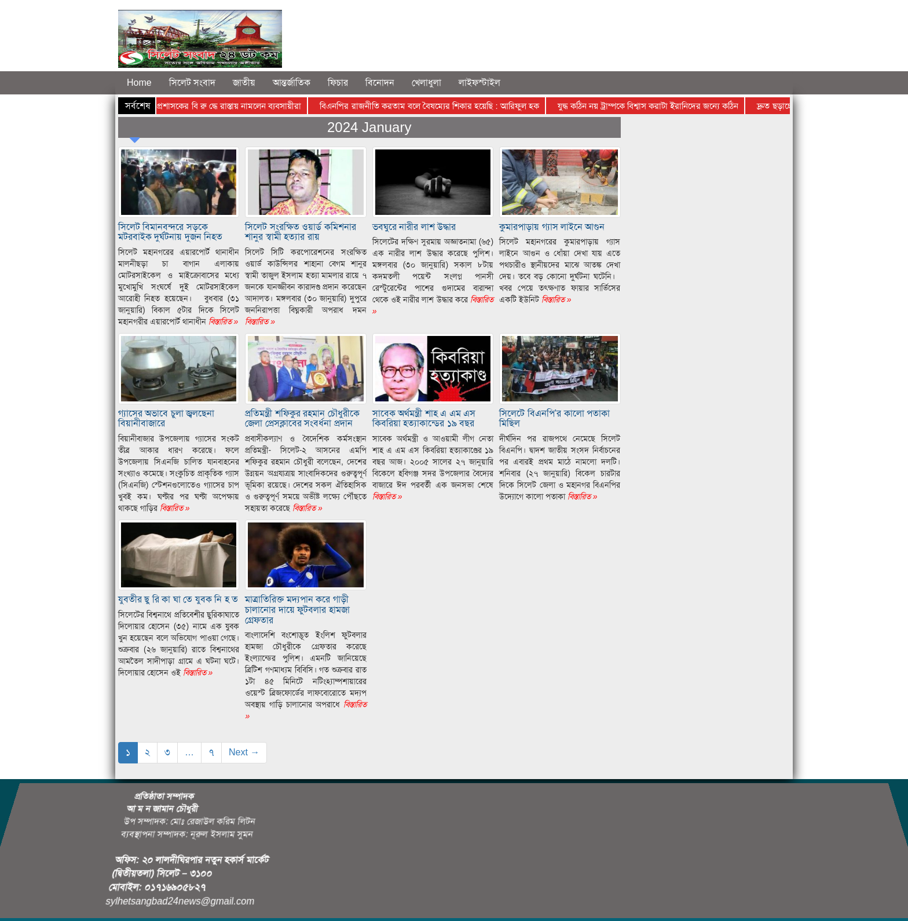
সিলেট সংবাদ (192, 82)
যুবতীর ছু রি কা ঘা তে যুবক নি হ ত (178, 599)
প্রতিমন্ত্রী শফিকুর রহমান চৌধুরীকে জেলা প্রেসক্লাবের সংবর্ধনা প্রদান (302, 418)
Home (139, 82)
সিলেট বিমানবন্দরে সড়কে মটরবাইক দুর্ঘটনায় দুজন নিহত (170, 232)
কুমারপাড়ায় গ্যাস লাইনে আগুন (552, 227)
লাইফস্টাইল (479, 82)
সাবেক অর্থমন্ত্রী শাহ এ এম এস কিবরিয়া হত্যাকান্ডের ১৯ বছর (423, 418)
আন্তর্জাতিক (291, 82)
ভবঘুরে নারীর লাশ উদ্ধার (414, 227)
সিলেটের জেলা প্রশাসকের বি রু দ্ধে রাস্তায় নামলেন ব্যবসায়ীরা (212, 106)
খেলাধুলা (426, 82)
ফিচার (338, 82)
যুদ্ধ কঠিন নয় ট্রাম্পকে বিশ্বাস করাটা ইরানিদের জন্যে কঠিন (655, 106)
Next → (244, 752)
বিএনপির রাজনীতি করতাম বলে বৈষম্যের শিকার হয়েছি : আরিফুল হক (436, 106)
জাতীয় (244, 82)
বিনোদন (379, 82)
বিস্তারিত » (222, 321)
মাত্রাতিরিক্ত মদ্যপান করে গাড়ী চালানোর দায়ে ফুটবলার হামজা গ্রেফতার (297, 609)
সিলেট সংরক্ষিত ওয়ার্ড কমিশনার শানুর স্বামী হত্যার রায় (300, 232)
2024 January (369, 127)
